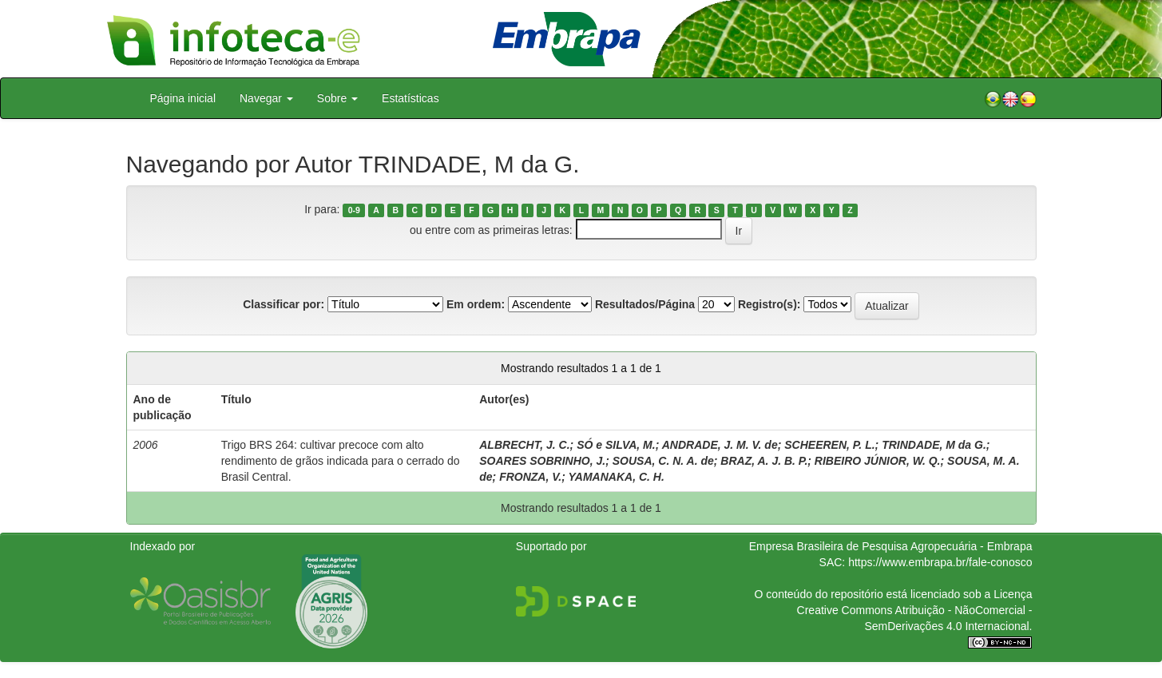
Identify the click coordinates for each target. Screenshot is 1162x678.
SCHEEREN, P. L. (829, 444)
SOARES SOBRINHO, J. (542, 460)
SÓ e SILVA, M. (616, 444)
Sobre (337, 98)
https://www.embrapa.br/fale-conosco (940, 562)
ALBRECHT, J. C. (524, 444)
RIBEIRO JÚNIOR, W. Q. (878, 460)
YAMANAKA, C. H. (616, 476)
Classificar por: (283, 304)
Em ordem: (475, 304)
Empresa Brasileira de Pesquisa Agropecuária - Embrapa (891, 546)
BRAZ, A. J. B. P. (763, 460)
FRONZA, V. (530, 476)
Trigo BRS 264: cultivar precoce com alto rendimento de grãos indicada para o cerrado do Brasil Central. (340, 460)
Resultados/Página (645, 304)
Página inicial (183, 98)
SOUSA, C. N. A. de (663, 460)
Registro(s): (769, 304)
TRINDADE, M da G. (934, 444)
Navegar (266, 98)
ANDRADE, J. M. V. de (720, 444)
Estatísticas (410, 98)
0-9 (354, 210)
